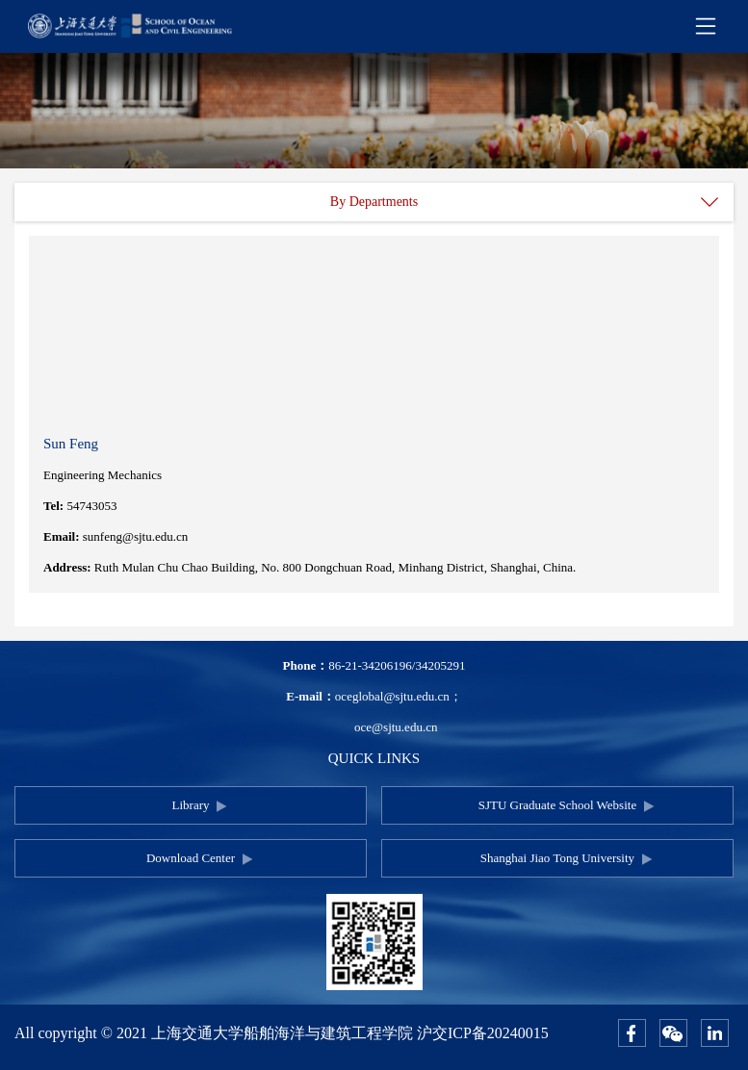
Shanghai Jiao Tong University (557, 858)
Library (191, 805)
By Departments (374, 201)
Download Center (190, 858)
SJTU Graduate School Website (557, 805)
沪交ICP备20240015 (483, 1033)
